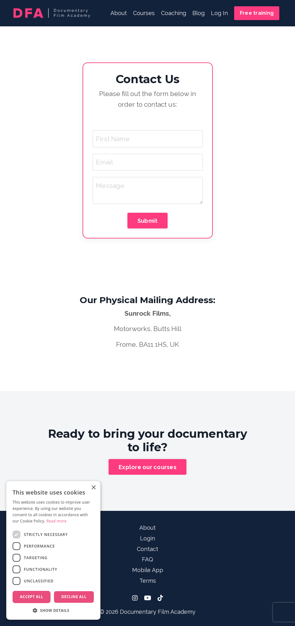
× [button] (93, 487)
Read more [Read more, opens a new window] (56, 521)
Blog (198, 13)
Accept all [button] (31, 596)
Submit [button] (147, 220)
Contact (147, 549)
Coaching (173, 13)
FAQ (147, 559)
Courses (144, 13)
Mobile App (147, 570)
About (118, 13)
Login (147, 538)
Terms (147, 580)
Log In (219, 13)
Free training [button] (257, 13)
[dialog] (53, 550)
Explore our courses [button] (147, 467)
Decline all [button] (74, 596)
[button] (53, 610)
